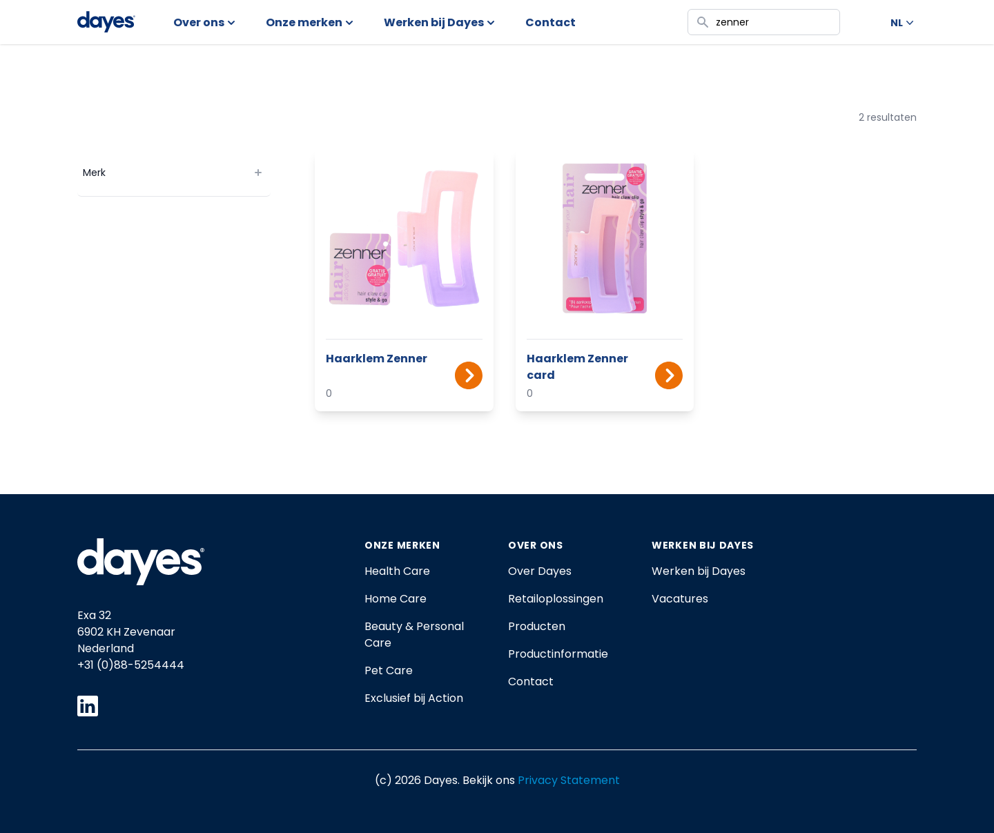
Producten (536, 626)
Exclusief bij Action (413, 698)
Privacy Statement (569, 780)
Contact (531, 681)
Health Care (397, 571)
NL (903, 23)
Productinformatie (558, 654)
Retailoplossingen (555, 599)
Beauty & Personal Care (414, 634)
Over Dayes (540, 571)
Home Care (395, 599)
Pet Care (388, 670)
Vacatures (680, 599)
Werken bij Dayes (699, 571)
